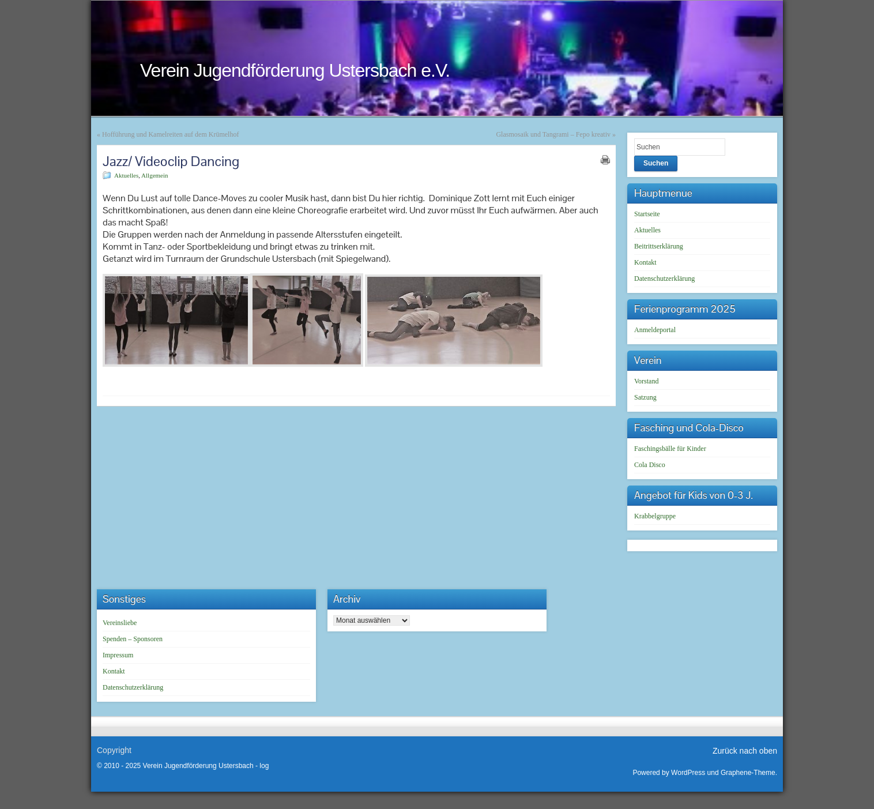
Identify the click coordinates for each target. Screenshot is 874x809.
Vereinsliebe (120, 623)
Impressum (118, 655)
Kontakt (645, 262)
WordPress (688, 773)
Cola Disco (649, 465)
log (264, 766)
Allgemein (154, 175)
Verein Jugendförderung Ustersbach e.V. (295, 70)
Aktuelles (126, 175)
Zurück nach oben (745, 750)
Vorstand (646, 381)
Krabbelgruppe (655, 516)
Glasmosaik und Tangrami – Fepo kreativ (553, 134)
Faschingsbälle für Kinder (670, 449)
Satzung (645, 397)
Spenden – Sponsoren (133, 639)
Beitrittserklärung (658, 246)
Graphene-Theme (748, 773)
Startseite (647, 214)
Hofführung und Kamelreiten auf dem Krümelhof (170, 134)
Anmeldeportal (655, 330)
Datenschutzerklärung (664, 278)
